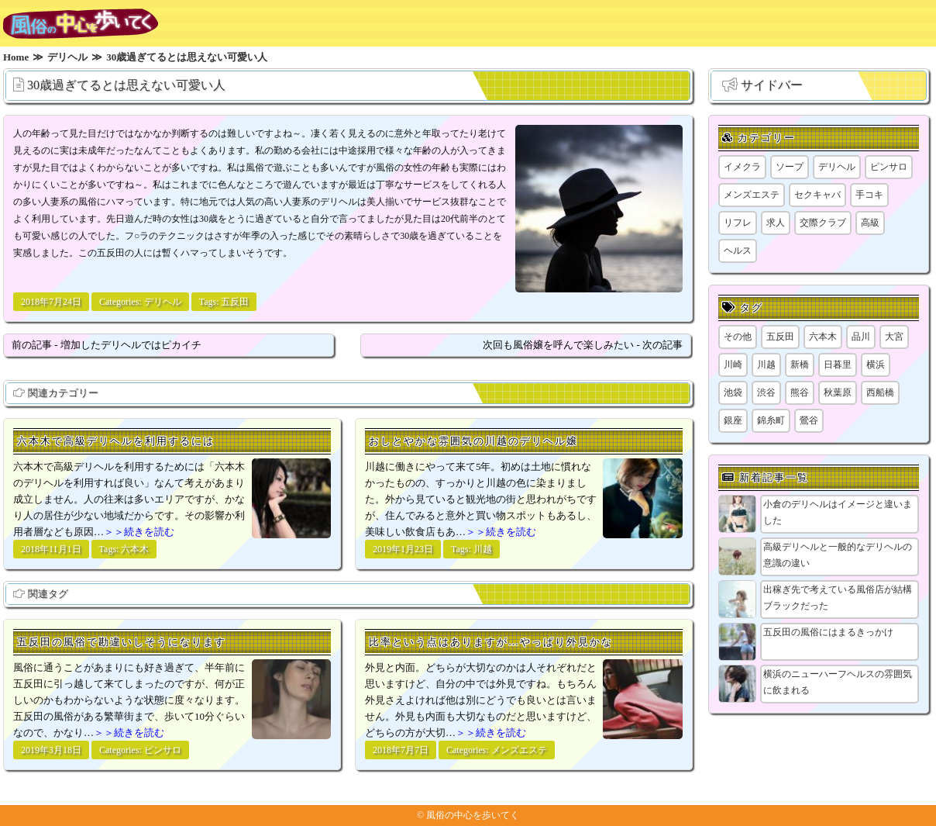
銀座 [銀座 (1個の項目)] (733, 420)
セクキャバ (817, 194)
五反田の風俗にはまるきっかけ (828, 632)
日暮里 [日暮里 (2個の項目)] (838, 364)
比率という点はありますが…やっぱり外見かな (491, 642)
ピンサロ (162, 750)
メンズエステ (519, 750)
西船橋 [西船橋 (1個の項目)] (880, 392)
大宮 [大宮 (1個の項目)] (894, 336)
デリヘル (162, 301)
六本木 (135, 549)
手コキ (869, 194)
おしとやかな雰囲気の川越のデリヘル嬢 (473, 441)
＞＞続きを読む (139, 531)
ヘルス (738, 250)
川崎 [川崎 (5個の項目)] (733, 364)
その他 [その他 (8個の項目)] (738, 336)
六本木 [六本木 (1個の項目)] (823, 336)
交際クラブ (823, 222)
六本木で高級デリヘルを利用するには (116, 441)
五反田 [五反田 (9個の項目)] (780, 336)
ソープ (790, 166)
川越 (482, 549)
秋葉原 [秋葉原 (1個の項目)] (838, 392)
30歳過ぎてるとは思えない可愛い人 (126, 85)
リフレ (738, 222)
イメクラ (742, 166)
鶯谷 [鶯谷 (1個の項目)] (809, 420)
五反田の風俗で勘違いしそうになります (121, 642)
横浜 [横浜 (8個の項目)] (875, 364)
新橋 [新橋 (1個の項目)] (799, 364)
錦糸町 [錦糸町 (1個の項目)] (771, 420)
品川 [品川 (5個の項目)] (861, 336)
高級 (870, 222)
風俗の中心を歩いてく (472, 815)
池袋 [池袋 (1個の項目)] (733, 392)
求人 (775, 222)
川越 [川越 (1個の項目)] (766, 364)
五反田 (235, 301)
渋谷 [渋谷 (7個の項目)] (766, 392)
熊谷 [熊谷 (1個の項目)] (799, 392)
